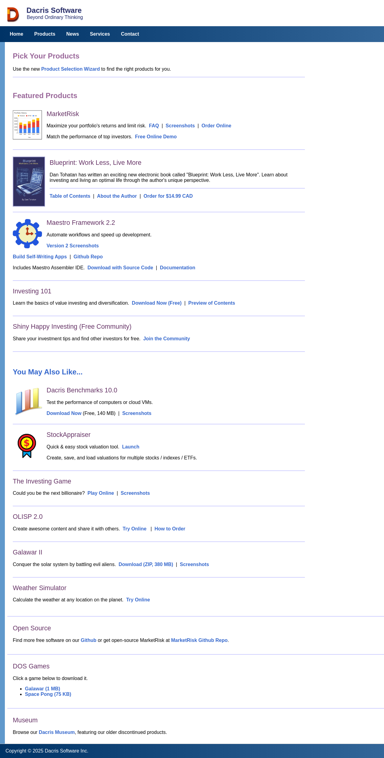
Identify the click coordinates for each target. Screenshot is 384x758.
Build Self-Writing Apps (40, 256)
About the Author (117, 196)
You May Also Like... (47, 372)
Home (16, 34)
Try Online (134, 528)
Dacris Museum (57, 732)
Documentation (177, 267)
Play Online (101, 493)
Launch (130, 446)
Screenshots (180, 125)
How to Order (170, 528)
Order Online (216, 125)
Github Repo (88, 256)
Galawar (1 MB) (42, 688)
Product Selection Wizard (70, 69)
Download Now (64, 413)
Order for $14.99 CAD (168, 196)
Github (88, 640)
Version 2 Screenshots (73, 245)
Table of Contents (70, 196)
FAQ (154, 125)
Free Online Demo (156, 136)
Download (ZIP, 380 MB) (146, 564)
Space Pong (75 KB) (48, 694)
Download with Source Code (120, 267)
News (72, 34)
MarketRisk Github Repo (199, 640)
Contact (130, 34)
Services (100, 34)
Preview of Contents (211, 303)
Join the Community (166, 338)
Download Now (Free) (157, 303)
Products (44, 34)
